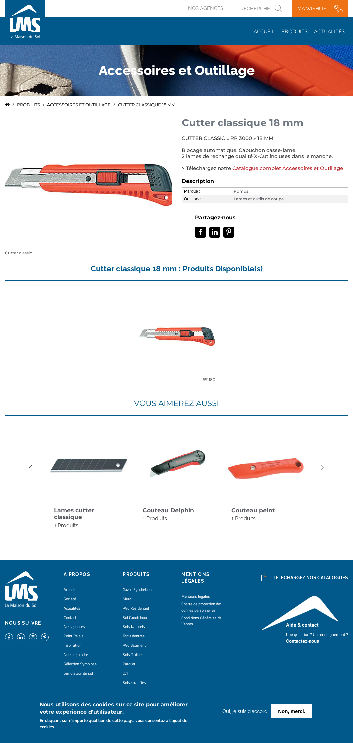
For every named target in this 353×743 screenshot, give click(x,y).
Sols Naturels (134, 626)
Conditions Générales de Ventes (201, 621)
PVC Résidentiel (136, 608)
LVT (126, 673)
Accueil (264, 31)
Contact (70, 617)
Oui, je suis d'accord (244, 711)
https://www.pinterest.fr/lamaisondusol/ (45, 637)
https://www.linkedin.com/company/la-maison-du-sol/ (21, 637)
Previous (27, 468)
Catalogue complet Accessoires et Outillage (287, 168)
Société (70, 599)
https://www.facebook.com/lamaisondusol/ (9, 637)
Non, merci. (291, 711)
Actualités (329, 31)
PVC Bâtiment (134, 645)
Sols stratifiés (134, 682)
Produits (294, 31)
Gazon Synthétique (138, 589)
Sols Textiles (133, 654)
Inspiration (72, 645)
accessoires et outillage (79, 104)
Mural (127, 599)
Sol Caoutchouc (135, 617)
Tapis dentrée (134, 636)
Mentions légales (195, 596)
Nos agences (205, 8)
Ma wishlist (313, 9)
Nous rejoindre (76, 654)
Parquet (129, 664)
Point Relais (74, 636)
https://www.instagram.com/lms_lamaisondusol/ (33, 637)
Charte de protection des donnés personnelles (201, 607)
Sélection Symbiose (80, 664)
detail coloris (177, 337)
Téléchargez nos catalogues (310, 577)
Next (326, 468)
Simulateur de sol (78, 673)
